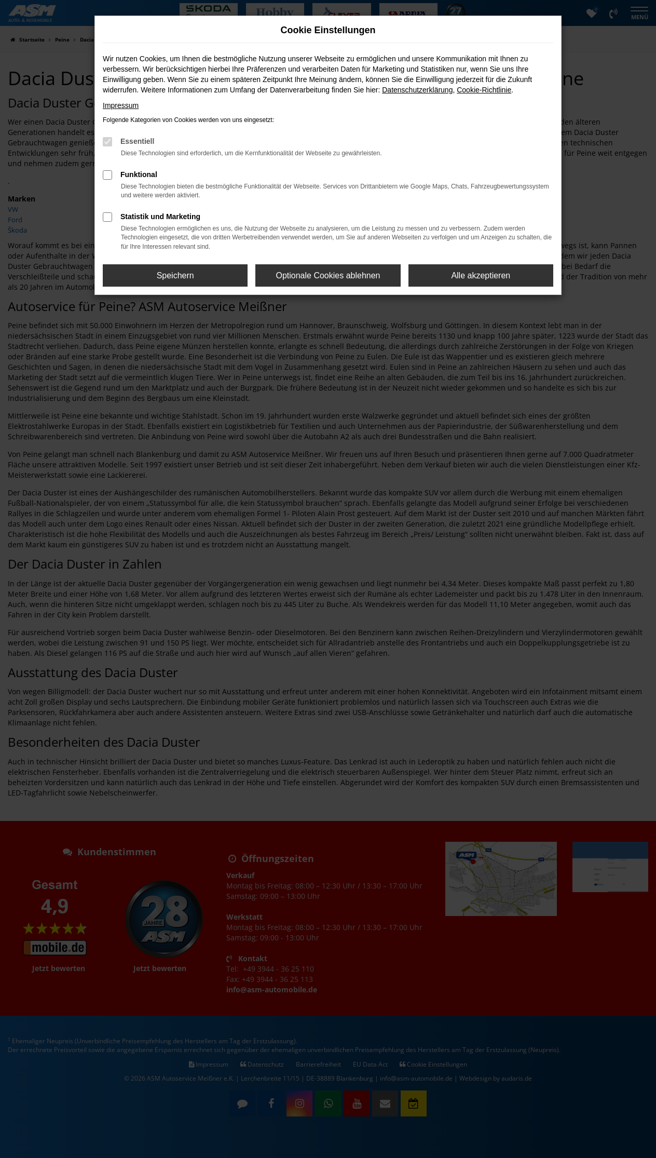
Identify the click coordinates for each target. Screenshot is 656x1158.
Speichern (175, 275)
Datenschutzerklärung (417, 90)
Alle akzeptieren (480, 275)
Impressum (121, 105)
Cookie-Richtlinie (484, 90)
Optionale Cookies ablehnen (328, 275)
